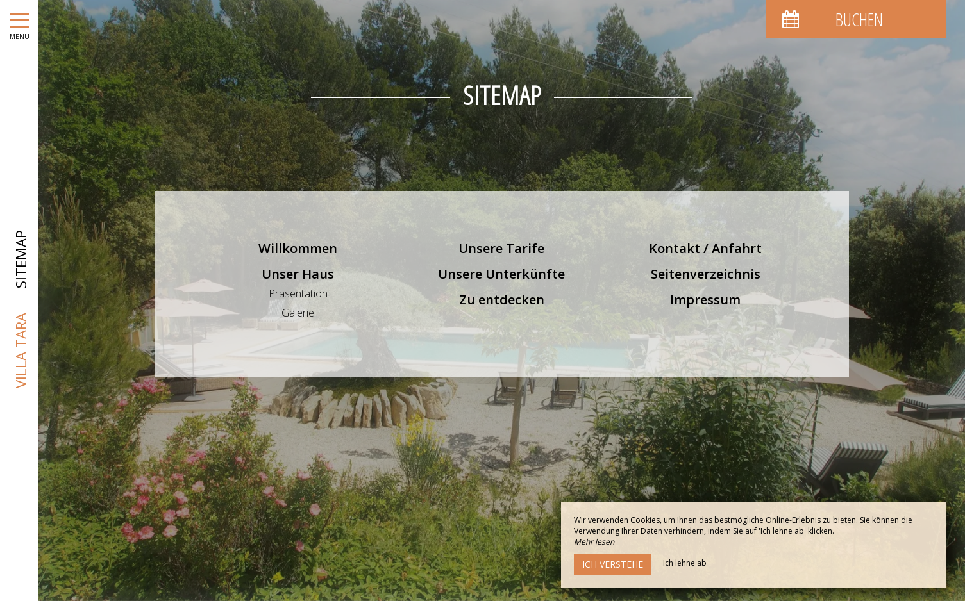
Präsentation (298, 293)
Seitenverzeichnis (705, 274)
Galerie (297, 313)
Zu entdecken (501, 299)
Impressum (705, 299)
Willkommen (297, 248)
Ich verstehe (612, 564)
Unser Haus (298, 274)
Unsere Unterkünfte (501, 274)
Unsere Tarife (501, 248)
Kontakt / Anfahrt (705, 248)
